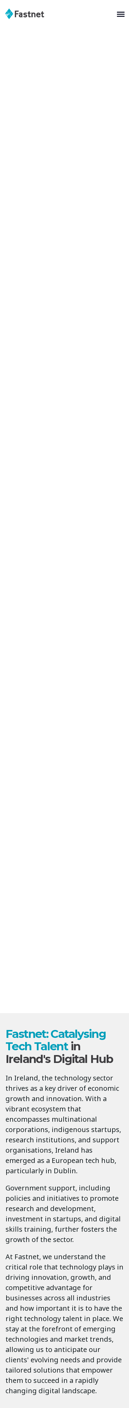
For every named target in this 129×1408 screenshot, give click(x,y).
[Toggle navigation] (121, 13)
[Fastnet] (59, 13)
